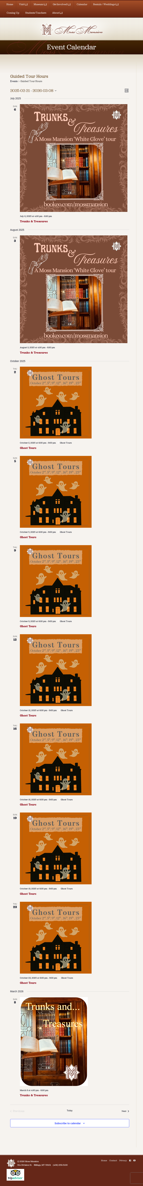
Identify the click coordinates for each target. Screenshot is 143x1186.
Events (14, 81)
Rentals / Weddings (106, 4)
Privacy (123, 1160)
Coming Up (13, 13)
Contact (113, 1160)
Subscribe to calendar (67, 1123)
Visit (23, 4)
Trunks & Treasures (34, 221)
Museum (40, 4)
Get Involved (62, 4)
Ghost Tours (28, 448)
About (57, 13)
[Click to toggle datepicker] (33, 91)
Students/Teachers (35, 13)
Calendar (82, 4)
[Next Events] (125, 1111)
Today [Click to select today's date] (69, 1110)
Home (9, 4)
